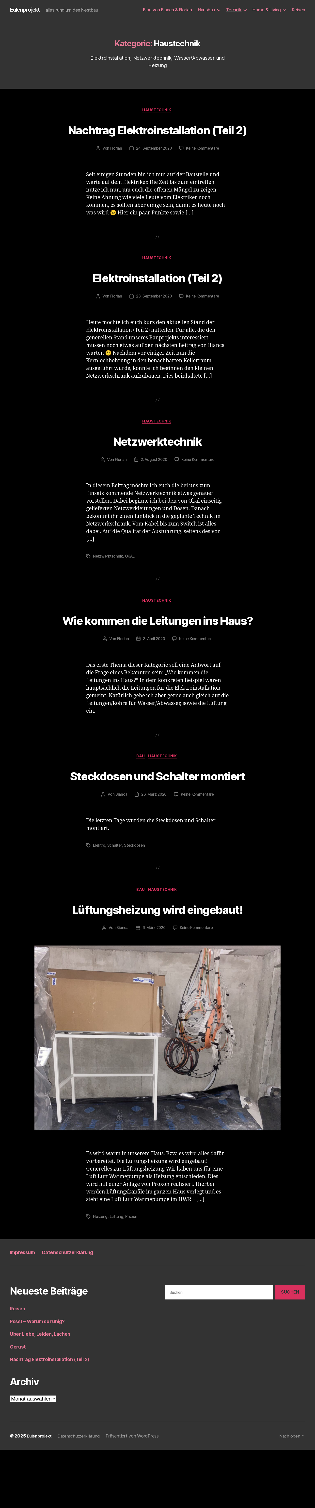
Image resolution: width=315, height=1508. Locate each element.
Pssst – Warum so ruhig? (40, 1379)
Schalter (115, 903)
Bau (140, 796)
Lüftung (117, 1274)
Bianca (120, 852)
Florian (114, 167)
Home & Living (266, 9)
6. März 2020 (154, 986)
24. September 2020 (153, 167)
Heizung (100, 1274)
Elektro (99, 903)
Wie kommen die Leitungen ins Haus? (157, 649)
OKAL (131, 576)
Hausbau (206, 9)
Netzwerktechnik (157, 460)
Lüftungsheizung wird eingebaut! (158, 966)
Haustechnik (157, 111)
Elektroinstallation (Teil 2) (157, 296)
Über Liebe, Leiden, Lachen (43, 1392)
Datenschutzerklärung (78, 1310)
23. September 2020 (153, 316)
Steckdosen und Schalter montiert (157, 823)
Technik (234, 9)
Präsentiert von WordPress (136, 1494)
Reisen (298, 9)
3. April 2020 (153, 677)
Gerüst (18, 1405)
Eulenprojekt (27, 10)
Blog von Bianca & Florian (167, 9)
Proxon (132, 1274)
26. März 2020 (153, 852)
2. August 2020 (154, 480)
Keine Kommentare (204, 167)
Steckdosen (136, 903)
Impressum (25, 1310)
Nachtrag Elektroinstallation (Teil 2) (157, 138)
